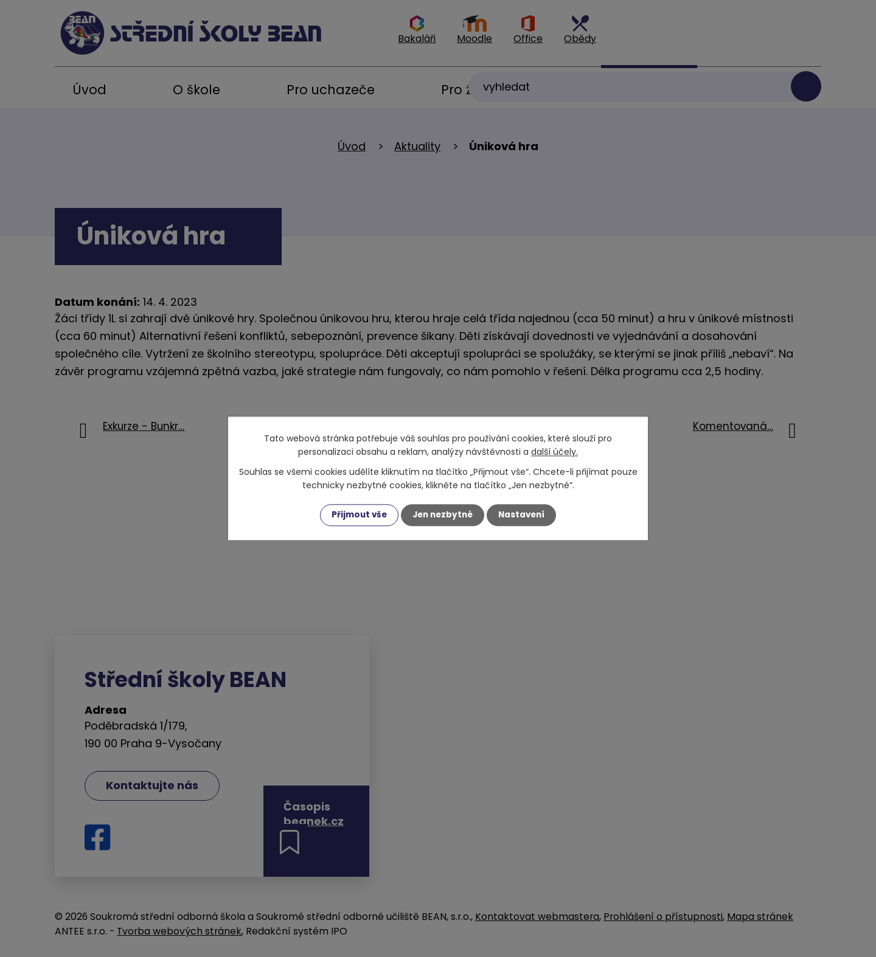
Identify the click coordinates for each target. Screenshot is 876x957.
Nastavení (524, 515)
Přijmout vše (356, 515)
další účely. (554, 452)
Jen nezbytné (442, 515)
